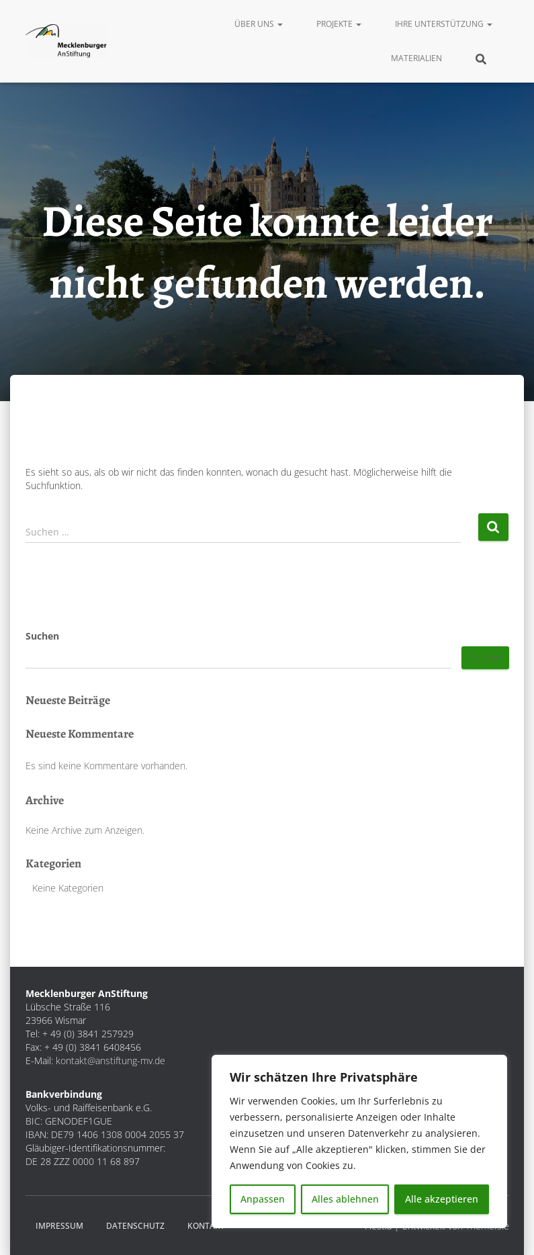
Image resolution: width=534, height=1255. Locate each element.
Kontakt (206, 1225)
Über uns (258, 24)
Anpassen (262, 1199)
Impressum (59, 1225)
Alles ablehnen (345, 1199)
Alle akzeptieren (441, 1199)
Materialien (416, 58)
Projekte (338, 24)
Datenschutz (135, 1225)
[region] (359, 1141)
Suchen (42, 636)
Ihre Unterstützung (443, 24)
